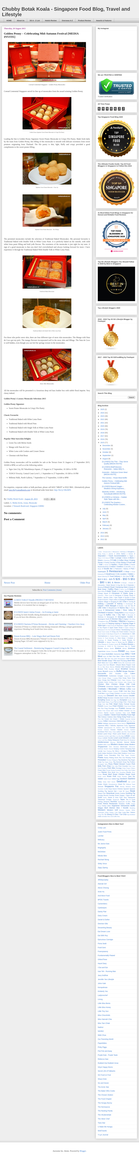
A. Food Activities (108, 638)
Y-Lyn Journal (103, 1135)
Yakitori (132, 812)
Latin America (131, 734)
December (106, 445)
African (124, 648)
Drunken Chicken (114, 698)
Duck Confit (124, 698)
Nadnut (100, 1027)
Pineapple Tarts (103, 764)
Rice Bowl (111, 772)
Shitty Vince (102, 864)
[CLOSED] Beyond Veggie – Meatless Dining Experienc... (113, 487)
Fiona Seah (102, 944)
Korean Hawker (116, 730)
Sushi (100, 797)
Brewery (132, 669)
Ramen (104, 772)
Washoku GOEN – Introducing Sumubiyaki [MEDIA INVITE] (113, 493)
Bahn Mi (105, 656)
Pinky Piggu (102, 1047)
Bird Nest (106, 665)
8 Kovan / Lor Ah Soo (125, 606)
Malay (110, 740)
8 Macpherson (112, 608)
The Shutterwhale (104, 1115)
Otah (119, 753)
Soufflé (106, 789)
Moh (110, 746)
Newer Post (9, 582)
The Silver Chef (103, 1119)
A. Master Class (110, 642)
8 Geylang (121, 599)
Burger (125, 671)
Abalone (118, 648)
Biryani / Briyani (115, 665)
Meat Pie (126, 740)
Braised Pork (103, 669)
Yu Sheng (108, 814)
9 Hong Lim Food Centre (119, 632)
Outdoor (124, 753)
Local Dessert (123, 738)
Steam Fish (102, 793)
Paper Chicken (130, 755)
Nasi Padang (107, 751)
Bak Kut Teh (102, 659)
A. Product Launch (113, 644)
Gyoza (106, 713)
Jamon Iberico (121, 723)
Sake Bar (131, 776)
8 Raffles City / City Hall (114, 615)
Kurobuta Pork (103, 732)
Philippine (115, 760)
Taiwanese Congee (105, 799)
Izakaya (105, 723)
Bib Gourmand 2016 (128, 663)
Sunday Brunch (103, 795)
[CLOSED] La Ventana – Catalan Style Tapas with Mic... (114, 498)
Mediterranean (103, 742)
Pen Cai (122, 758)
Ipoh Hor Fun (131, 721)
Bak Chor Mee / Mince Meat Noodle (122, 656)
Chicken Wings (117, 684)
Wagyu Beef (103, 808)
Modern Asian (123, 744)
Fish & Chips (118, 702)
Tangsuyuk (116, 799)
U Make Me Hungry (105, 1127)
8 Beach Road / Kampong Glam (116, 587)
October (105, 452)
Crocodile (123, 693)
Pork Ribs (111, 768)
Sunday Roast (114, 795)
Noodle (132, 751)
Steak (132, 791)
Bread (117, 669)
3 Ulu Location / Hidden (124, 574)
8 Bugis (131, 589)
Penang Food (130, 758)
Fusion (122, 708)
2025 (102, 409)
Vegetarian (116, 806)
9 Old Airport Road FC (113, 634)
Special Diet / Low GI (116, 791)
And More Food (104, 896)
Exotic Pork (131, 700)
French (100, 706)
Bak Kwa (111, 658)
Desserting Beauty (105, 928)
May (104, 515)
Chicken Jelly (122, 682)
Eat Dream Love (104, 931)
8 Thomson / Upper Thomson (125, 625)
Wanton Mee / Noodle (118, 808)
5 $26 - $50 (120, 579)
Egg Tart (116, 700)
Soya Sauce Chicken (115, 789)
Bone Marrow (110, 667)
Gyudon (112, 713)
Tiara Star (101, 1123)
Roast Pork (111, 776)
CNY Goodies (115, 673)
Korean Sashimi (129, 729)
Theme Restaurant (110, 804)
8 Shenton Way (116, 619)
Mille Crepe (107, 744)
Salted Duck (107, 779)
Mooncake (33, 503)
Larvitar (101, 836)
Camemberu (102, 904)
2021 (102, 423)
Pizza (110, 764)
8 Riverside (129, 615)
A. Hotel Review (125, 640)
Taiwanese (131, 797)
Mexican (112, 742)
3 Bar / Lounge (115, 558)
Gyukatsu (118, 713)
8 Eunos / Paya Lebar (109, 599)
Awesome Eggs (119, 654)
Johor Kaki (102, 983)
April (104, 519)
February (106, 525)
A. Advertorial (124, 634)
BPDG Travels (103, 900)
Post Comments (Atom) (52, 590)
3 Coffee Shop (122, 560)
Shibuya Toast (130, 784)
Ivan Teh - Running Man (107, 971)
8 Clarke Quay (127, 593)
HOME (9, 21)
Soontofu (100, 789)
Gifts (133, 708)
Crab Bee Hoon (129, 691)
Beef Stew (101, 663)
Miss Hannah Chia (105, 1019)
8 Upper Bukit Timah (115, 628)
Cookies (115, 691)
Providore (118, 770)
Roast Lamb (102, 776)
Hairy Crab (126, 713)
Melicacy (101, 840)
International (121, 721)
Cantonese (103, 676)
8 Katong (118, 604)
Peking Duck (113, 758)
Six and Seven (103, 1083)
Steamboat (110, 793)
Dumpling (101, 700)
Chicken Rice (103, 684)
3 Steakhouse (109, 574)
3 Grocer (106, 564)
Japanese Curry (122, 725)
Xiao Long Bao (123, 812)
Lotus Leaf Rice (102, 740)
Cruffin (129, 693)
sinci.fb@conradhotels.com (19, 490)
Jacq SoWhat (103, 975)
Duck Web (132, 698)
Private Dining (110, 770)
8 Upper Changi (128, 627)
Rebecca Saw (103, 1059)
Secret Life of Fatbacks (106, 1071)
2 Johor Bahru (119, 554)
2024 (102, 413)
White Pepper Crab (111, 812)
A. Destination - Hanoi (126, 636)
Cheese (113, 680)
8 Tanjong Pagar (127, 623)
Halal (133, 713)
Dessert (110, 695)
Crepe (107, 693)
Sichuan (100, 786)
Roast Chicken (118, 774)
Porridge (119, 768)
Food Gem (102, 948)
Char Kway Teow (124, 678)
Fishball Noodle (129, 704)
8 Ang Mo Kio (121, 585)
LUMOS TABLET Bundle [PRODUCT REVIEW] (34, 600)
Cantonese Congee (116, 676)
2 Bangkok (130, 552)
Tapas (122, 799)
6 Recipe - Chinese (127, 582)
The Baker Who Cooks (106, 1091)
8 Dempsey (117, 595)
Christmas (109, 686)
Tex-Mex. (128, 801)
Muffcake (100, 749)
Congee (110, 691)
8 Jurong (130, 602)
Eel (112, 700)
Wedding (132, 808)
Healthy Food (126, 715)
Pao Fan (120, 755)
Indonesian (112, 721)
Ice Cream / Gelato (117, 719)
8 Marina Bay (123, 608)
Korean (132, 728)
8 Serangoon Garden (124, 617)
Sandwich (123, 779)
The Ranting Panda (105, 1111)
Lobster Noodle (107, 738)
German (129, 708)
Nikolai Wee (102, 856)
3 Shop (126, 572)
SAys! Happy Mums (105, 1067)
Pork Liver (132, 766)
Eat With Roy (103, 935)
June (104, 512)
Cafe (125, 673)
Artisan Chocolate (111, 651)
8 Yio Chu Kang (109, 629)
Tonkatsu (122, 804)
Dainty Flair (102, 912)
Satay (100, 782)
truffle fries (116, 816)
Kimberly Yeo (103, 991)
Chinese (101, 686)
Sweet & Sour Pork (115, 797)
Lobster (127, 736)
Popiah (128, 764)
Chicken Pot (131, 682)
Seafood (121, 781)
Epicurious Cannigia (105, 939)
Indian (105, 721)
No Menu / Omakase (120, 751)
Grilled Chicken (124, 711)
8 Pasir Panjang (129, 612)
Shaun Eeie (102, 1079)
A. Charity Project (113, 636)
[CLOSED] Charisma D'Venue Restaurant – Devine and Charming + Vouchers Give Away (49, 624)
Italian (100, 723)
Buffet (119, 671)
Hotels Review (51, 21)
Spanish (126, 789)
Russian (124, 776)
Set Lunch (131, 782)
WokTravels (102, 1131)
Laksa (118, 732)
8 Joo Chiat (122, 602)
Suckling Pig (130, 793)
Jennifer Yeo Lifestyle (106, 979)
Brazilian (111, 669)
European (123, 700)
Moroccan (132, 746)
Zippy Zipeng (103, 868)
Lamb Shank (121, 734)
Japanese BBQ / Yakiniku (107, 725)
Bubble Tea (112, 671)
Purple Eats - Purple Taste (108, 1055)
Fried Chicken (118, 706)
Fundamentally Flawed (106, 955)
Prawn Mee (102, 770)
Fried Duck (127, 706)
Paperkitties (102, 1043)
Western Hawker (124, 810)
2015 (102, 443)
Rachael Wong (103, 860)
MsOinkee (101, 852)
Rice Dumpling (120, 772)
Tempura (106, 801)
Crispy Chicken (114, 693)
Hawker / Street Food (112, 715)
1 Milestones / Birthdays (118, 551)
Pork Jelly (115, 766)
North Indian (102, 753)
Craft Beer (101, 693)
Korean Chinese (103, 729)
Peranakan (102, 760)
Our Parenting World (105, 1039)
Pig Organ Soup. (107, 762)
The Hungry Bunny (105, 1103)
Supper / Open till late (127, 795)
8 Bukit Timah (110, 591)
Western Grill (112, 810)
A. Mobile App (120, 642)
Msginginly (102, 848)
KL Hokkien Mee (119, 727)
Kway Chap (112, 732)
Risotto (128, 772)
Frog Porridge (109, 708)
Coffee (128, 689)
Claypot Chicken (119, 686)
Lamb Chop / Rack (110, 734)
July (104, 509)
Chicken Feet (113, 682)
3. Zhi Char (125, 576)
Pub (122, 770)
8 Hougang (113, 602)
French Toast (108, 706)
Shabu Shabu (103, 784)
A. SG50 (108, 646)
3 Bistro (124, 558)
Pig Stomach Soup (119, 762)
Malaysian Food (118, 740)
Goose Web (110, 710)
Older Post (85, 582)
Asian (25, 503)
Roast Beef (107, 774)
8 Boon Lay (123, 589)
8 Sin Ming (132, 619)
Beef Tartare (109, 663)
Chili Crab (130, 684)
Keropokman (102, 987)
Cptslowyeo (102, 908)
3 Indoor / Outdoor (116, 567)
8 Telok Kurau (110, 625)
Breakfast (124, 669)
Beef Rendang (122, 661)
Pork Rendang (102, 768)
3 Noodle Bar (107, 569)
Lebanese (101, 736)
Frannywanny (103, 951)
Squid (127, 791)
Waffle (132, 806)
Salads (100, 779)
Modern (114, 744)
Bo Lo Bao (101, 667)
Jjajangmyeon (108, 727)
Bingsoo (100, 665)
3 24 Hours (105, 558)
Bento (120, 663)
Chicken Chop (130, 680)
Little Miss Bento (104, 1003)
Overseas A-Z (67, 21)
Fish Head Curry (116, 704)
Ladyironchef (103, 995)
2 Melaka (130, 554)
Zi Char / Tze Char (119, 814)
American (131, 648)
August (105, 459)
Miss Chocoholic (104, 1015)
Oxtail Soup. (131, 753)
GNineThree (102, 959)
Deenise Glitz (103, 924)
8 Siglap (125, 619)
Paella (106, 755)
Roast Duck (130, 774)
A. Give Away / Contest (124, 638)
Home (47, 582)
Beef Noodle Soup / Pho (107, 661)
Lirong (100, 999)
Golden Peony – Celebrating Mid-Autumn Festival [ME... (114, 482)
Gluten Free (101, 710)
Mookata (116, 746)
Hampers (100, 715)
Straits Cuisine (120, 793)
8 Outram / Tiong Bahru (115, 613)
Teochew (113, 801)
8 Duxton (126, 597)
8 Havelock (129, 599)
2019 (102, 429)
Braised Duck (130, 667)
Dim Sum (118, 696)
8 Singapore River (103, 621)
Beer (116, 663)
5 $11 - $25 (107, 579)
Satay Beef (106, 782)
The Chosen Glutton (105, 1095)
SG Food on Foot (104, 1075)
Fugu (116, 708)
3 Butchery (106, 560)
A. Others (129, 642)
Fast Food (101, 702)
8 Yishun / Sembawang (122, 630)
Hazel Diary (102, 963)
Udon (109, 806)
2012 (102, 539)
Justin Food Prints (104, 832)
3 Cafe (113, 560)
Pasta (100, 757)
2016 (102, 439)
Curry (133, 693)
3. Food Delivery (114, 576)
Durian (108, 700)
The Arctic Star (103, 1087)
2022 (102, 419)
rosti (111, 816)
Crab (121, 691)
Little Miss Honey (104, 1007)
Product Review (84, 21)
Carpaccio (127, 676)
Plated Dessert (119, 764)
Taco (125, 797)
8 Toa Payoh (102, 628)
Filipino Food (109, 702)
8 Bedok (131, 587)
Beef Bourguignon (120, 658)
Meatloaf (132, 740)
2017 (102, 436)
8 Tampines (130, 621)
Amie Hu (101, 892)
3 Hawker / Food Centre (119, 564)
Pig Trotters (131, 762)
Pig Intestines (123, 760)
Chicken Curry (103, 682)
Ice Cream (105, 719)
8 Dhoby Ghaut (127, 595)
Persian (109, 760)
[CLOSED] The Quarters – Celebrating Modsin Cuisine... (114, 503)
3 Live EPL (127, 567)
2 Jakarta (110, 554)
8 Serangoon (109, 617)
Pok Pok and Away (105, 1051)
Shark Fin (121, 784)
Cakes (132, 673)
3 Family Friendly (109, 562)
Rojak (119, 776)
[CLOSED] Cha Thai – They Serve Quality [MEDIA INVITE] (115, 463)
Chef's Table (121, 680)
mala (99, 816)
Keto (127, 727)
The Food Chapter (105, 1099)
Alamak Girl (102, 884)
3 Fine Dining (121, 562)
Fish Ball (105, 704)
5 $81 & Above (112, 582)
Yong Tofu (101, 814)
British (100, 671)
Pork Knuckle (123, 766)
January (105, 529)
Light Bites (112, 736)
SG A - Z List (35, 21)
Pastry (106, 758)
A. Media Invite (16, 503)
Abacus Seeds (109, 648)
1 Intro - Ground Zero (104, 551)
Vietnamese (125, 806)
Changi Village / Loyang (110, 678)
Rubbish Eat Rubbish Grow (108, 1063)
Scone (113, 782)
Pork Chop (106, 766)
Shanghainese (113, 784)
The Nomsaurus (104, 1107)
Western (101, 810)
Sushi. (105, 797)
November (106, 449)
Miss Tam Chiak (104, 1023)
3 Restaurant (115, 571)
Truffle (128, 804)
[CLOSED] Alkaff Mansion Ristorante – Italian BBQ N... (113, 468)
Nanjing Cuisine (119, 749)
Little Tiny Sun (103, 1011)
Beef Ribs (131, 661)
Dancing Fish (102, 695)
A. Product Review (126, 644)
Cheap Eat (106, 680)
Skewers (128, 786)
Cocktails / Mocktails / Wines (111, 689)
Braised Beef (120, 667)
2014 (102, 533)
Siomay (122, 786)
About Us (20, 21)
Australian (109, 654)
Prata (124, 768)
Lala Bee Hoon (126, 732)
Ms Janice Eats (103, 844)
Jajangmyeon (113, 723)
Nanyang (128, 749)
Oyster (100, 755)
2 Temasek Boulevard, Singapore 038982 (28, 506)
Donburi (125, 696)
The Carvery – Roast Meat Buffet (114, 478)
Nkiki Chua (102, 1035)
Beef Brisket (130, 659)
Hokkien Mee (111, 717)
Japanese (130, 723)
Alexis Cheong (103, 888)
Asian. (128, 651)
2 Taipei (130, 556)
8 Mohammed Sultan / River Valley (118, 610)
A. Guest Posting (111, 640)
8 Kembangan (128, 603)
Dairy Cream (102, 916)
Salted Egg (115, 779)
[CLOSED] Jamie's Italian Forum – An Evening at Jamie (36, 612)
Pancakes (112, 755)
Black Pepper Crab (128, 665)
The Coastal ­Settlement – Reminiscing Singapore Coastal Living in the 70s (43, 648)
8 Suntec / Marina (117, 621)
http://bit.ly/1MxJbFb (62, 490)
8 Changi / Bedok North (125, 591)
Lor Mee (132, 738)
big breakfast (131, 814)
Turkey (104, 806)
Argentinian (102, 651)
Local (116, 738)
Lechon (106, 736)
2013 (102, 536)
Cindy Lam (102, 828)
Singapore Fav (111, 786)
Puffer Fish (127, 770)
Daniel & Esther (104, 920)
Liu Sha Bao (120, 736)
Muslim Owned (108, 749)
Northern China (112, 753)
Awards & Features (104, 21)
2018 (102, 433)
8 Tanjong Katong (113, 623)
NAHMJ (101, 1031)
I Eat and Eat (103, 967)
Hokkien (104, 717)
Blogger (83, 1151)
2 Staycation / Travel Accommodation (116, 555)
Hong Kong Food (123, 717)
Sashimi (131, 778)
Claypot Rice (130, 686)
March (105, 522)
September (106, 455)
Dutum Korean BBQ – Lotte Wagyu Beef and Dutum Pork (37, 636)
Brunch (105, 671)
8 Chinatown (114, 593)
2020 (102, 426)
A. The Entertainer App (119, 646)
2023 (102, 416)
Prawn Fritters (130, 768)
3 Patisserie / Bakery (120, 569)
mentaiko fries (106, 816)
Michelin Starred (123, 742)
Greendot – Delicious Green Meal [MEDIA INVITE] (114, 473)
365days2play (103, 880)
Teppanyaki (121, 801)
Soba (133, 786)
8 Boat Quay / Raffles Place (116, 588)
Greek (116, 710)
